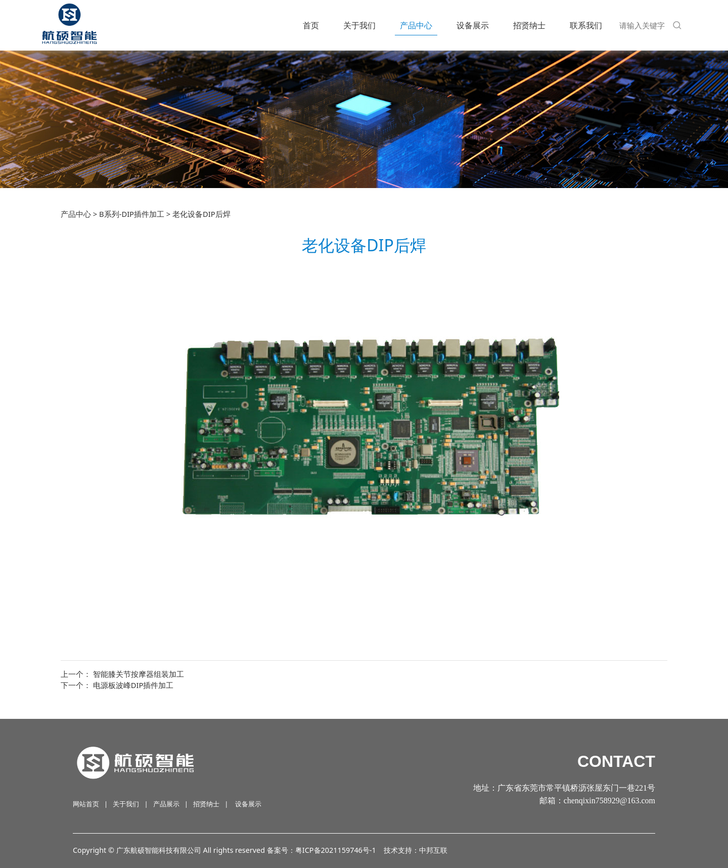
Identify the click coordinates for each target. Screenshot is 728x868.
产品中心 (416, 25)
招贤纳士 (529, 25)
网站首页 (86, 803)
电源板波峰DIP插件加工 (133, 685)
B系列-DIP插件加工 (131, 214)
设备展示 (473, 25)
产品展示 (166, 803)
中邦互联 (433, 850)
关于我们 (359, 25)
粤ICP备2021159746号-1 (335, 850)
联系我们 (586, 25)
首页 (311, 25)
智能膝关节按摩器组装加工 (138, 674)
